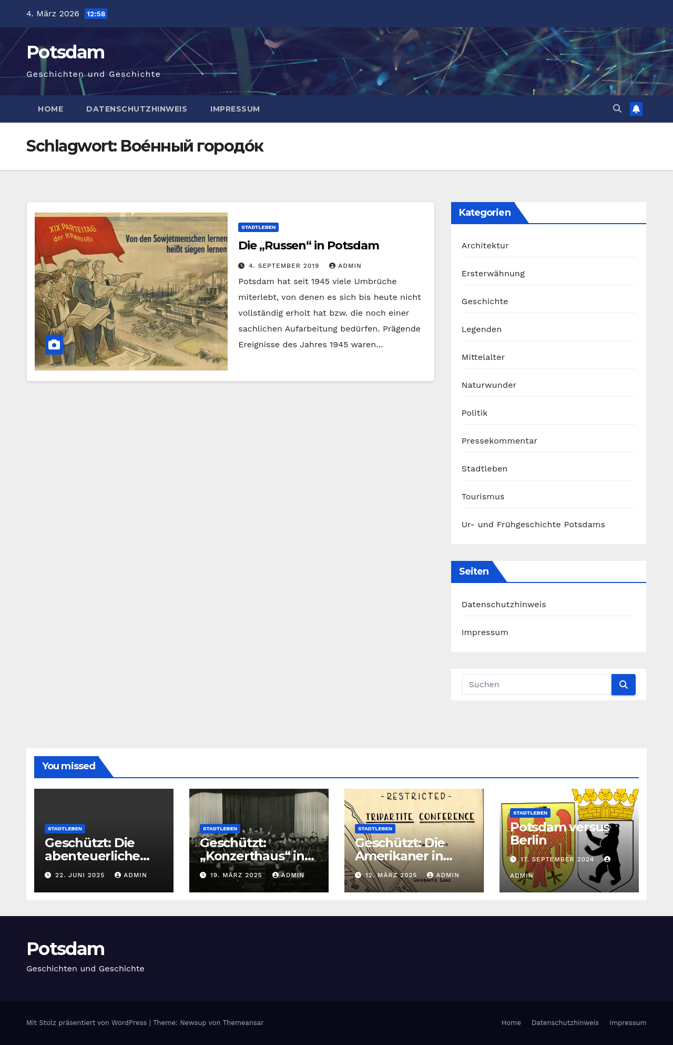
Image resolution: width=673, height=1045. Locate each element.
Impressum (235, 109)
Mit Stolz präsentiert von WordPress (87, 1023)
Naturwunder (489, 385)
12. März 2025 (392, 875)
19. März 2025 (237, 875)
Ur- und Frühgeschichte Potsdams (534, 524)
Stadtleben (258, 227)
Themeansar (243, 1023)
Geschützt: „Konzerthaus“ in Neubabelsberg (252, 856)
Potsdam (65, 52)
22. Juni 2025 (81, 875)
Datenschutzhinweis (136, 109)
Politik (475, 413)
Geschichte (485, 301)
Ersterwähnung (493, 273)
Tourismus (483, 496)
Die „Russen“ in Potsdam (308, 245)
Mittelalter (483, 357)
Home (50, 109)
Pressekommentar (500, 441)
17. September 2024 (559, 859)
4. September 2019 (285, 265)
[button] (617, 109)
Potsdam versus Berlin (559, 833)
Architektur (485, 245)
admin (345, 265)
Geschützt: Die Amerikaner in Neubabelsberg (403, 856)
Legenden (482, 329)
